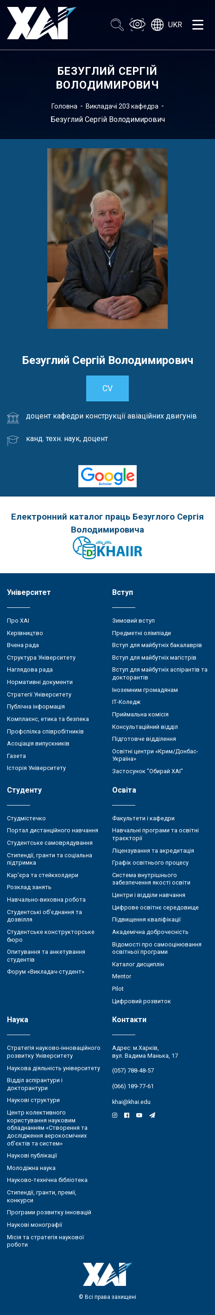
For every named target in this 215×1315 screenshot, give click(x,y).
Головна (64, 106)
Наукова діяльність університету (53, 1068)
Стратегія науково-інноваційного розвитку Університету (54, 1051)
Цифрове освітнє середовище (155, 907)
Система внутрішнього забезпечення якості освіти (151, 879)
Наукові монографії (34, 1224)
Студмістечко (26, 818)
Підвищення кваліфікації (146, 919)
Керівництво (25, 633)
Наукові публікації (32, 1155)
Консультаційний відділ (145, 726)
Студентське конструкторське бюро (51, 935)
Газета (16, 755)
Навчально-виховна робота (46, 899)
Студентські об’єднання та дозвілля (44, 916)
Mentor (121, 976)
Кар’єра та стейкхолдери (42, 875)
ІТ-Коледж (126, 701)
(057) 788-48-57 (133, 1070)
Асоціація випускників (38, 743)
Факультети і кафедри (143, 818)
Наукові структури (33, 1100)
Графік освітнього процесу (150, 862)
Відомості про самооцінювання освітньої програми (157, 948)
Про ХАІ (18, 620)
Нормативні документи (40, 682)
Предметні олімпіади (141, 633)
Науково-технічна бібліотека (47, 1179)
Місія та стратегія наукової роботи (45, 1241)
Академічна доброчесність (150, 931)
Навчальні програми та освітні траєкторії (155, 834)
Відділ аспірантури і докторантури (35, 1084)
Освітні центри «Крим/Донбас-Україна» (155, 755)
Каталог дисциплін (138, 964)
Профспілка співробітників (45, 731)
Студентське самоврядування (50, 842)
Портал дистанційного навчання (52, 830)
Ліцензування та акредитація (153, 850)
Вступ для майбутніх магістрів (154, 657)
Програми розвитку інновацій (49, 1212)
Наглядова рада (30, 669)
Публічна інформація (36, 706)
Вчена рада (23, 645)
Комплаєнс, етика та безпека (48, 718)
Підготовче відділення (144, 738)
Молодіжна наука (31, 1167)
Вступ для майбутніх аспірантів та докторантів (160, 673)
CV (107, 388)
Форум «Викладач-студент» (45, 971)
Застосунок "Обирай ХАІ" (147, 771)
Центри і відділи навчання (148, 894)
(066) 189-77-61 (133, 1086)
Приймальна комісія (140, 714)
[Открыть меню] (198, 25)
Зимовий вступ (133, 620)
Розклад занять (29, 887)
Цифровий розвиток (141, 1001)
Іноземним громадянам (145, 689)
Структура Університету (41, 657)
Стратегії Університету (39, 694)
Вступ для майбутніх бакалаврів (157, 645)
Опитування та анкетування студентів (46, 955)
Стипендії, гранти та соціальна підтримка (49, 859)
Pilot (118, 988)
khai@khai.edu (131, 1101)
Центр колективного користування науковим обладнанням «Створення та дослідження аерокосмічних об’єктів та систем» (47, 1128)
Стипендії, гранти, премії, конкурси (41, 1196)
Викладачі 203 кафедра (122, 106)
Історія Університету (36, 767)
